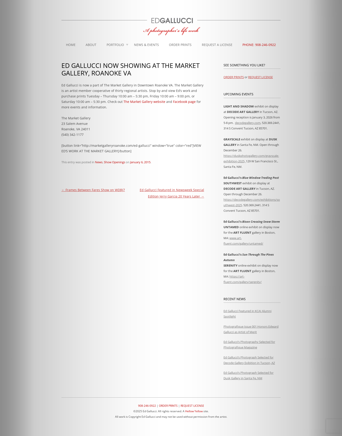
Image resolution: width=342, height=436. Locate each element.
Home (71, 45)
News (99, 162)
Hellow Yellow (194, 411)
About (91, 45)
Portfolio (115, 45)
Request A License (217, 45)
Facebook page (184, 101)
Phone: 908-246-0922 (259, 45)
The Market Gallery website (144, 101)
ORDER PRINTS (234, 77)
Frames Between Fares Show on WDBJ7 (93, 190)
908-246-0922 (147, 406)
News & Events (146, 45)
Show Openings (114, 162)
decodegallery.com (247, 123)
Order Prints (180, 45)
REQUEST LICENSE (260, 77)
